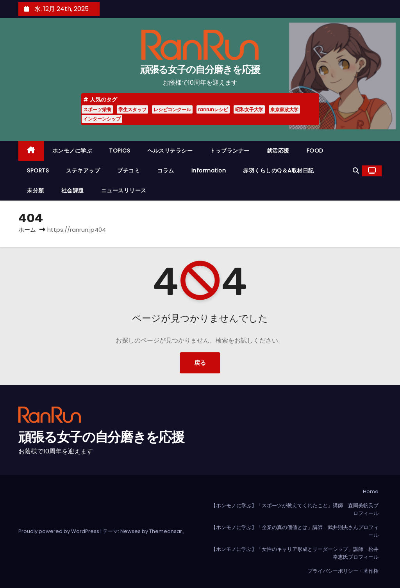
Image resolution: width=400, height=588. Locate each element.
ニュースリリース (123, 190)
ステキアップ (83, 170)
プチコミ (128, 170)
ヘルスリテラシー (170, 151)
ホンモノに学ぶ (72, 151)
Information (208, 170)
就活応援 (278, 151)
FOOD (315, 151)
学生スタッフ (132, 109)
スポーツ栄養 (97, 109)
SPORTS (38, 170)
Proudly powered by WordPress (59, 531)
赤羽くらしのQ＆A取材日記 (278, 170)
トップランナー (230, 151)
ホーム (27, 230)
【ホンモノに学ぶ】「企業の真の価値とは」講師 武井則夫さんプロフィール (295, 531)
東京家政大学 (284, 109)
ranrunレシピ (213, 109)
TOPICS (119, 151)
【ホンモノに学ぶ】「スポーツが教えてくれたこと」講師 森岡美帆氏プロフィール (295, 509)
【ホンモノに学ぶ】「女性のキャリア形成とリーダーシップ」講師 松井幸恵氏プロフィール (295, 553)
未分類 (35, 190)
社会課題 (72, 190)
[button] (356, 170)
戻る (200, 363)
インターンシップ (102, 118)
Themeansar (165, 531)
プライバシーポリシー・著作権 (343, 571)
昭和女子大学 (249, 109)
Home (371, 491)
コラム (165, 170)
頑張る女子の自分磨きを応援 (200, 69)
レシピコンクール (172, 109)
